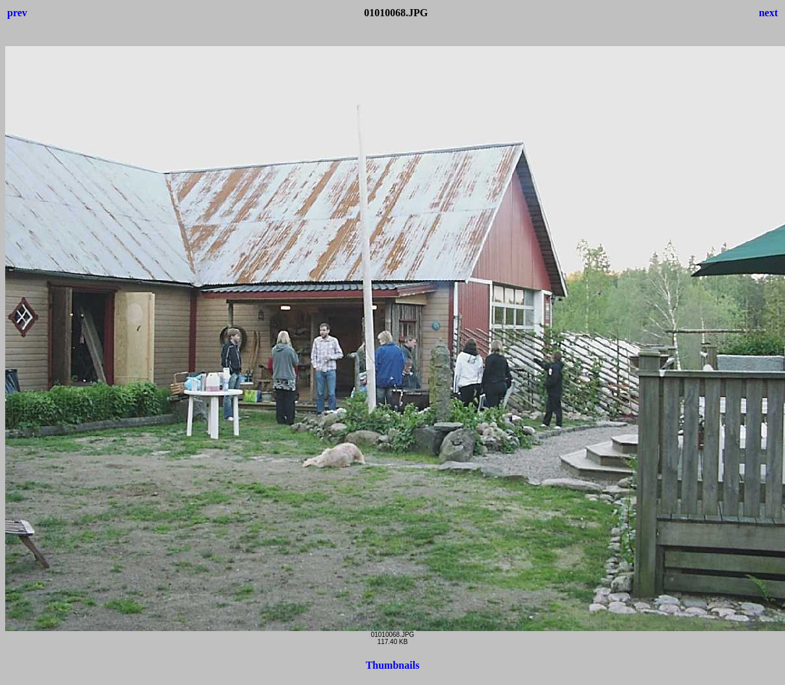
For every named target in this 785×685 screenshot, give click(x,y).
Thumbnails (393, 665)
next (768, 12)
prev (17, 12)
